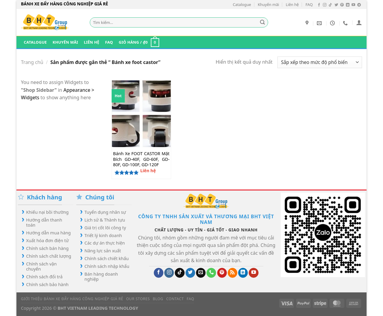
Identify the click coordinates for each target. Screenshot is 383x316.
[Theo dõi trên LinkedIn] (347, 5)
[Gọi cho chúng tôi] (211, 273)
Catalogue (242, 4)
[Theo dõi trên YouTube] (353, 5)
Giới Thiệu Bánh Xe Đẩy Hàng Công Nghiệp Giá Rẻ (72, 298)
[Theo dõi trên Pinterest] (342, 5)
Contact (175, 298)
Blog (158, 298)
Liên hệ (292, 4)
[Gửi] (263, 22)
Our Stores (138, 298)
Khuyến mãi (268, 4)
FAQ (309, 4)
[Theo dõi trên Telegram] (359, 5)
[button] (359, 22)
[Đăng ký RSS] (232, 273)
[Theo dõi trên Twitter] (336, 5)
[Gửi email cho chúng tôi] (201, 273)
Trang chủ (32, 62)
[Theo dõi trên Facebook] (319, 5)
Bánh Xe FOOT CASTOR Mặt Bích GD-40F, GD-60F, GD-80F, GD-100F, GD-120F (141, 159)
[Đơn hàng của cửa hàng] (319, 62)
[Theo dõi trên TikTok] (330, 5)
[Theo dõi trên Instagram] (324, 5)
